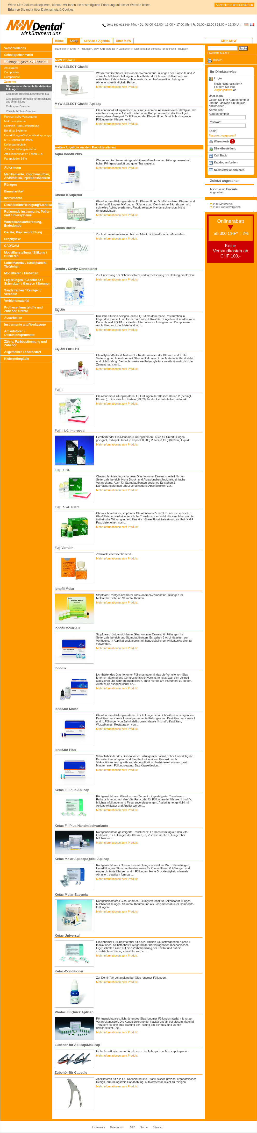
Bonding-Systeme (15, 130)
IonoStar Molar (66, 709)
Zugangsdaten (223, 89)
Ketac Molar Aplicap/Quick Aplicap (82, 859)
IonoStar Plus (65, 750)
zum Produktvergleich (227, 207)
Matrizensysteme (15, 121)
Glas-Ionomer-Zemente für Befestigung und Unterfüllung (28, 100)
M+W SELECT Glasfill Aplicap (78, 104)
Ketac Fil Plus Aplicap (72, 790)
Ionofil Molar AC (67, 628)
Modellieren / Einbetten (21, 273)
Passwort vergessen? (222, 135)
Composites (11, 72)
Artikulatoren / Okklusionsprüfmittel (19, 333)
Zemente (10, 81)
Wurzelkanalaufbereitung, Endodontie (23, 223)
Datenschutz (117, 1127)
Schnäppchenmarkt (18, 55)
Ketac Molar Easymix (71, 895)
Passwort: (215, 122)
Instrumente (13, 198)
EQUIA (60, 310)
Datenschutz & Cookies (57, 9)
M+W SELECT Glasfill (72, 67)
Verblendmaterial (16, 301)
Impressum (98, 1127)
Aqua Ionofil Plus (68, 154)
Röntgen (10, 185)
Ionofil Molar (64, 589)
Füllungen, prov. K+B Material (26, 61)
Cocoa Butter (65, 228)
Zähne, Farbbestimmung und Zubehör (25, 343)
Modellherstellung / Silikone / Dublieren (25, 254)
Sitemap (157, 1127)
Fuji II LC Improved (69, 431)
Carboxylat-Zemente (18, 106)
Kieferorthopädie (16, 359)
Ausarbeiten (13, 318)
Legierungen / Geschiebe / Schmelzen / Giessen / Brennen (27, 281)
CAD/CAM (11, 246)
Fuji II (59, 390)
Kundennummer (219, 113)
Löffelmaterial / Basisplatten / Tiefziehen (25, 264)
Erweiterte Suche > (219, 53)
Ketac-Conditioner (69, 971)
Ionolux (61, 668)
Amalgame (11, 67)
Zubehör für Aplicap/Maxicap (77, 1045)
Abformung (12, 167)
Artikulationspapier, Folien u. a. (23, 153)
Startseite (60, 48)
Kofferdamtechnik (15, 144)
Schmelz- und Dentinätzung (21, 125)
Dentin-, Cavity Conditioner (76, 269)
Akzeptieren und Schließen (234, 5)
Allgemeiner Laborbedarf (22, 352)
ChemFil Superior (68, 195)
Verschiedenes (15, 48)
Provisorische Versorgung (20, 116)
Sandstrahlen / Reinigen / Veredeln (22, 292)
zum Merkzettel (223, 203)
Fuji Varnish (64, 548)
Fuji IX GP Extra (67, 507)
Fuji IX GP (62, 470)
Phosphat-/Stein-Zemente (21, 111)
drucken (217, 60)
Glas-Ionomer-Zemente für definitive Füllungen (28, 88)
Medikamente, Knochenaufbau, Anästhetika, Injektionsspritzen (27, 176)
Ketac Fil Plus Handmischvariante (81, 826)
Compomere (12, 76)
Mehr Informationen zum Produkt (117, 86)
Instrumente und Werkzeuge (25, 324)
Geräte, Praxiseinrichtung (23, 232)
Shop (73, 48)
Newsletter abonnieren (229, 169)
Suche (144, 1127)
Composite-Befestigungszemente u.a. (27, 93)
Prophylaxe (12, 239)
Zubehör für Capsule (71, 1072)
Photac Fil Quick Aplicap (74, 1012)
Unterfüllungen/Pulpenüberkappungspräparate (28, 135)
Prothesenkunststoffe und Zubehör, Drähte (23, 309)
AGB (132, 1127)
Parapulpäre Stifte (15, 158)
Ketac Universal (67, 935)
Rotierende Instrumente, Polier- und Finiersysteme (27, 213)
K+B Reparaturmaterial (18, 139)
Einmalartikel (14, 191)
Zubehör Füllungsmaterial (20, 149)
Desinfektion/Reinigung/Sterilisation (28, 205)
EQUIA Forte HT (67, 349)
